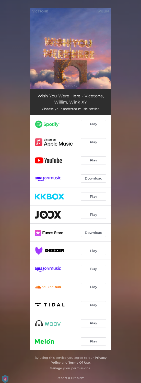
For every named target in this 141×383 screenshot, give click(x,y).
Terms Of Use (79, 362)
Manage (56, 368)
